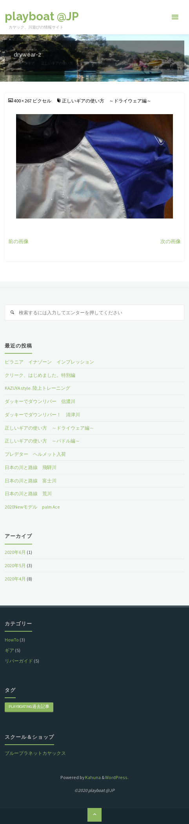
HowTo (12, 640)
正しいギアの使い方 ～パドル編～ (42, 441)
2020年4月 (15, 579)
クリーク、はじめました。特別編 (40, 375)
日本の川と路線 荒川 (28, 493)
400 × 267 (23, 101)
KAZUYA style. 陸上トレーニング (37, 388)
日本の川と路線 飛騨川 (30, 467)
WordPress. (117, 777)
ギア (9, 650)
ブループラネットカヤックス (35, 753)
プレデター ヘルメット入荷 (35, 454)
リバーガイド (19, 661)
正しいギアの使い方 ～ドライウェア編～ (106, 101)
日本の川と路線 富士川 (30, 481)
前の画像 (18, 241)
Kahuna (92, 777)
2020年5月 (15, 565)
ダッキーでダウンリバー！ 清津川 (42, 414)
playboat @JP (42, 16)
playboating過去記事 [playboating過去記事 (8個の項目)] (29, 706)
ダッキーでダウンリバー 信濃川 (40, 401)
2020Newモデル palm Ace (32, 507)
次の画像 (170, 241)
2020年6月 (15, 552)
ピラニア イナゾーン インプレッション (49, 362)
